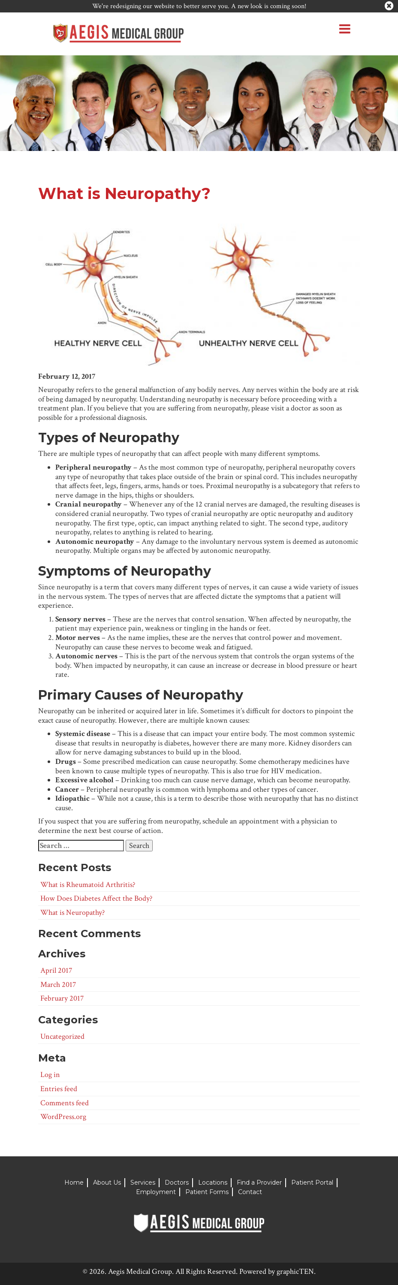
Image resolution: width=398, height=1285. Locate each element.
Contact (250, 1192)
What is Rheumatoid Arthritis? (87, 885)
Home (74, 1182)
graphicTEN (295, 1271)
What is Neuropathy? (72, 912)
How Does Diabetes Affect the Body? (96, 898)
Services (142, 1182)
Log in (50, 1075)
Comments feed (64, 1103)
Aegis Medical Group (140, 1271)
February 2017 (62, 998)
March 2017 (58, 984)
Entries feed (58, 1089)
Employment (156, 1192)
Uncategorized (62, 1036)
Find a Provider (259, 1182)
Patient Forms (207, 1192)
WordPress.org (63, 1117)
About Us (107, 1182)
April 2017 (56, 970)
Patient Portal (312, 1182)
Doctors (177, 1182)
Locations (212, 1182)
